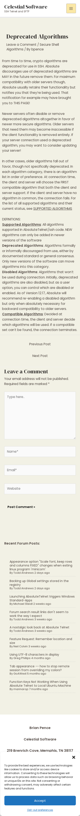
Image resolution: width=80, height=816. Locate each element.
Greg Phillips (22, 658)
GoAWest (19, 674)
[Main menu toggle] (71, 8)
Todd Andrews (23, 573)
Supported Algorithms (21, 224)
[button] (73, 757)
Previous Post (40, 344)
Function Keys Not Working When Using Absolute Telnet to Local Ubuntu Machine (40, 684)
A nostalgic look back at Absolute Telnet (39, 627)
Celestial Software (25, 6)
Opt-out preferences (40, 810)
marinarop (20, 689)
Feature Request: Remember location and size (41, 641)
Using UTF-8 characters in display (34, 654)
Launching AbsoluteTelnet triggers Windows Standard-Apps (42, 598)
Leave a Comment (21, 44)
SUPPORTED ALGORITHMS (52, 208)
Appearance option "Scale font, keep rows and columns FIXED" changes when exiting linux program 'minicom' (41, 565)
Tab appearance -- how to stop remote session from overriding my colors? (40, 668)
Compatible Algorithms (22, 314)
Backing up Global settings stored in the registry (39, 583)
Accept (40, 800)
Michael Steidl (23, 604)
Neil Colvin (20, 646)
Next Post (40, 356)
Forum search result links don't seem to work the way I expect (39, 614)
